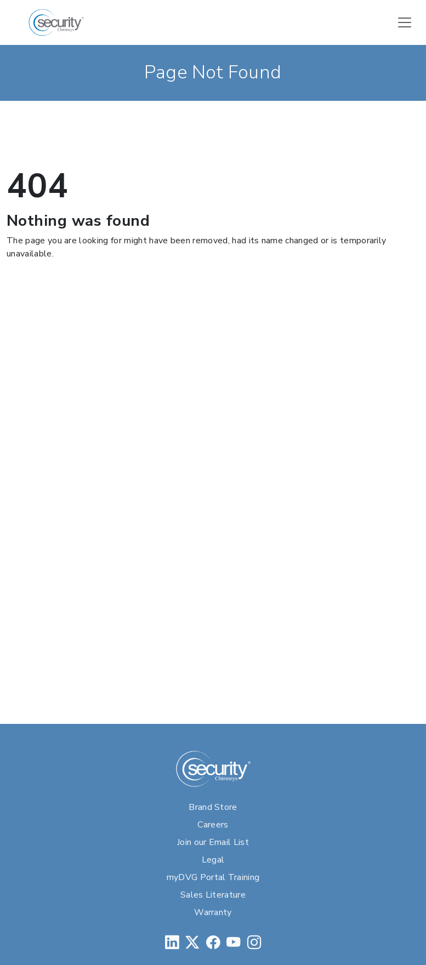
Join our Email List (213, 842)
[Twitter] (192, 942)
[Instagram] (254, 942)
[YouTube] (233, 942)
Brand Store (213, 807)
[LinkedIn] (172, 942)
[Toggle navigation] (404, 22)
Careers (212, 825)
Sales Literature (213, 895)
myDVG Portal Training (213, 877)
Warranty (213, 912)
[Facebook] (213, 942)
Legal (213, 860)
